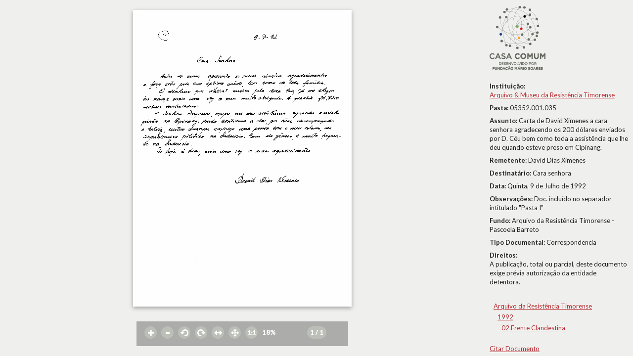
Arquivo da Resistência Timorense (543, 306)
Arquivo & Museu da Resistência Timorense (552, 95)
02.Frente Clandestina (533, 328)
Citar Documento (515, 349)
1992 (505, 317)
